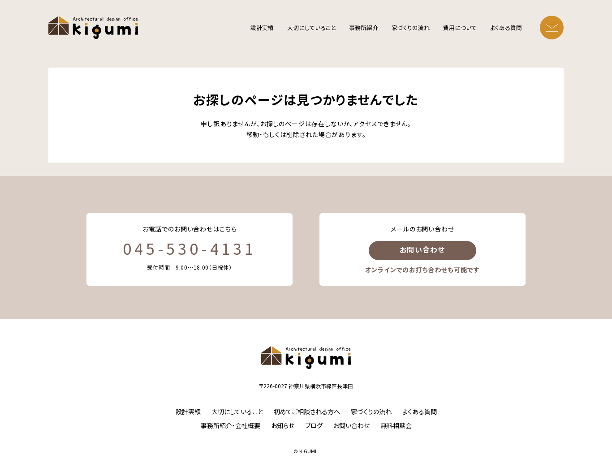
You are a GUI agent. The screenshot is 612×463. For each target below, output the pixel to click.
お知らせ (282, 425)
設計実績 (262, 27)
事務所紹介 (363, 27)
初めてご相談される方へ (307, 411)
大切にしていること (311, 27)
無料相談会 (396, 425)
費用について (460, 27)
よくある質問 (506, 27)
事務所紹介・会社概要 (230, 425)
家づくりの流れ (411, 27)
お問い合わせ (422, 249)
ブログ (314, 425)
